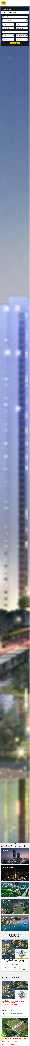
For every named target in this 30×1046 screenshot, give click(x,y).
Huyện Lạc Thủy (14, 1013)
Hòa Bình (21, 1013)
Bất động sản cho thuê (9, 12)
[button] (26, 3)
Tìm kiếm (15, 43)
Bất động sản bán (7, 9)
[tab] (15, 425)
